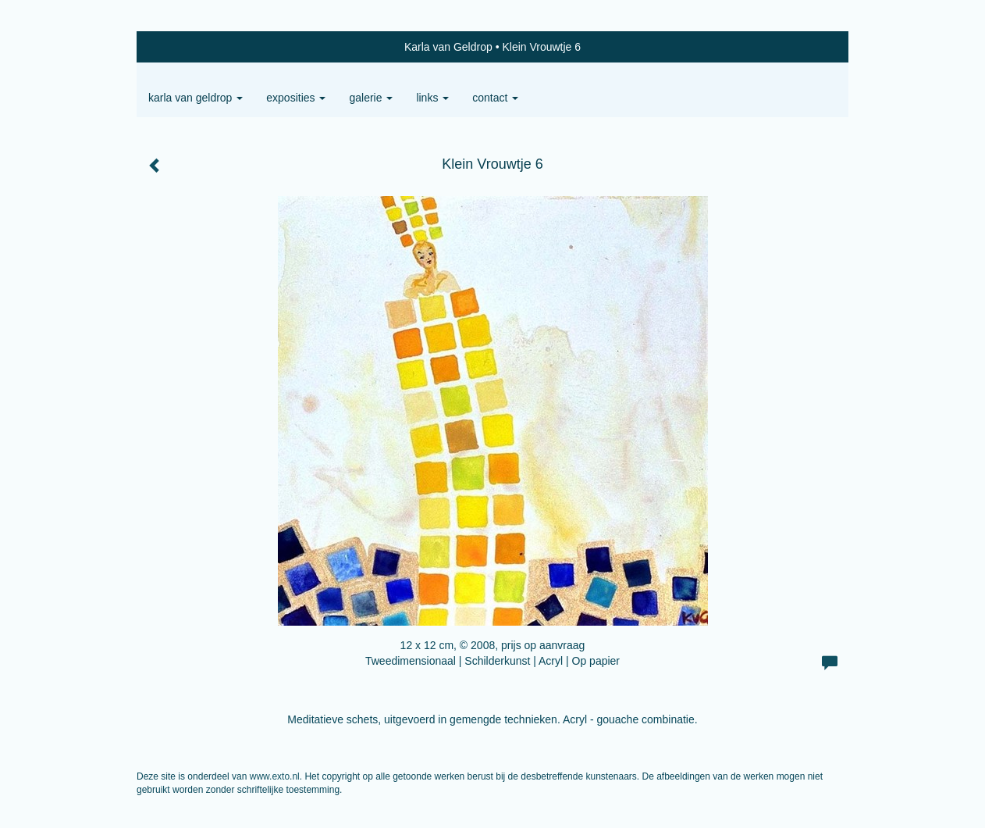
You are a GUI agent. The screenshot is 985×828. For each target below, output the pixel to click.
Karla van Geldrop (448, 47)
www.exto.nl (275, 776)
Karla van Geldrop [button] (195, 97)
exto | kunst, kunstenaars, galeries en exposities (181, 46)
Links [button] (432, 97)
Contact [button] (495, 97)
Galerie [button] (371, 97)
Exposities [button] (295, 97)
